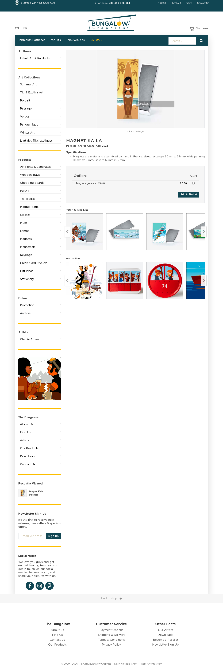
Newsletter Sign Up (165, 644)
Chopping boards (32, 182)
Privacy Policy (111, 644)
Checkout (176, 2)
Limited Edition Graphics (38, 2)
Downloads (28, 456)
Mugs (24, 223)
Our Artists (165, 630)
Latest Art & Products (35, 58)
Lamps (24, 231)
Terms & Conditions (111, 639)
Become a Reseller (165, 639)
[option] (135, 89)
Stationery (27, 279)
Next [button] (203, 231)
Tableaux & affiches (31, 40)
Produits (55, 40)
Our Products (29, 448)
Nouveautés (76, 40)
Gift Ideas (26, 271)
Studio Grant (130, 664)
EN (17, 28)
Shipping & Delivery (111, 635)
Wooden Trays (30, 174)
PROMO (161, 2)
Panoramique (29, 124)
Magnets (26, 239)
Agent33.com (154, 664)
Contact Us (203, 2)
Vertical (25, 116)
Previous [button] (67, 231)
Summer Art (28, 84)
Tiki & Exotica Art (31, 92)
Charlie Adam (29, 339)
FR (25, 28)
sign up (53, 536)
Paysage (26, 108)
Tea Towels (27, 199)
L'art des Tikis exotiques (36, 140)
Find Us (25, 432)
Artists (189, 2)
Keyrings (26, 255)
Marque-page (29, 207)
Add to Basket (188, 194)
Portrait (25, 100)
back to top (109, 598)
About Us (26, 424)
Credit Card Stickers (33, 263)
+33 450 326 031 (119, 2)
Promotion (27, 305)
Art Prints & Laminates (35, 166)
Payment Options (111, 630)
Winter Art (27, 132)
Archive (25, 313)
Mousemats (28, 247)
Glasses (25, 215)
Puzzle (24, 191)
